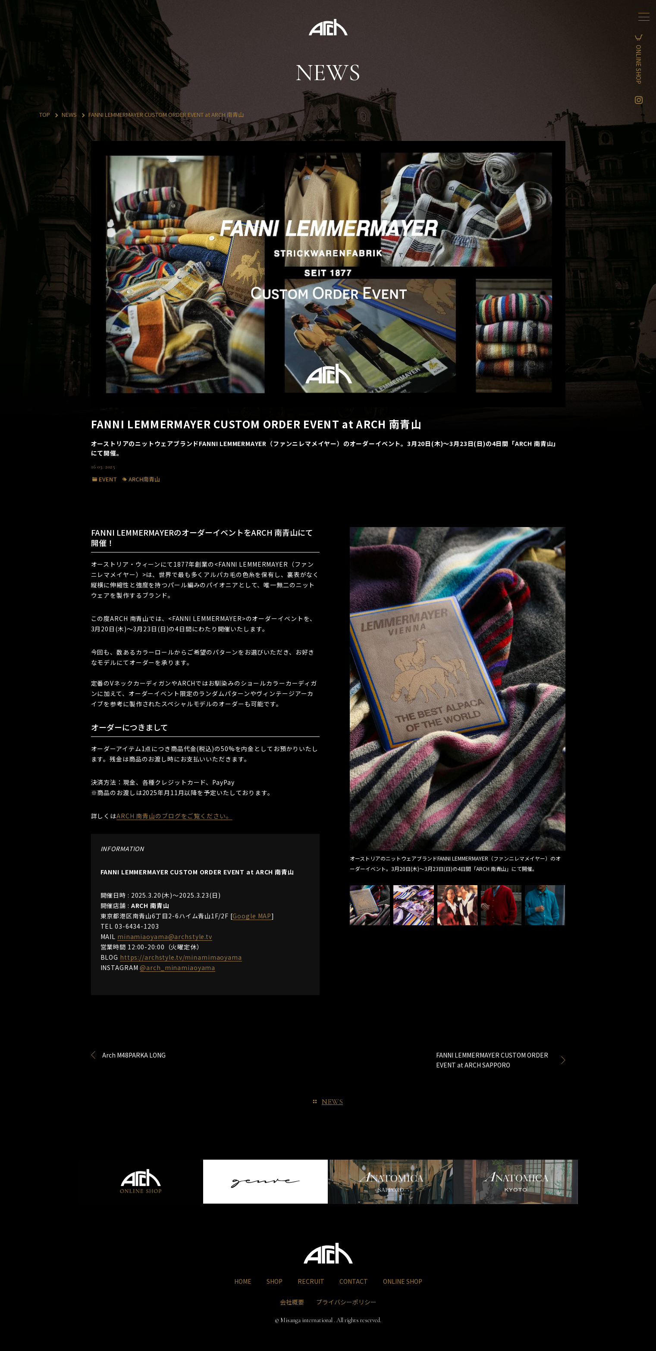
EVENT (108, 479)
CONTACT (353, 1281)
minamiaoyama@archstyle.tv (164, 936)
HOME (242, 1281)
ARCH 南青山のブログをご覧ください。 (174, 815)
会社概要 (292, 1302)
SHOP (274, 1281)
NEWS (69, 114)
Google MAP (251, 915)
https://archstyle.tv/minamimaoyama (181, 957)
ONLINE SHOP (644, 64)
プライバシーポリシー (346, 1302)
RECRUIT (311, 1281)
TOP (44, 114)
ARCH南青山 (144, 479)
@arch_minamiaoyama (177, 967)
